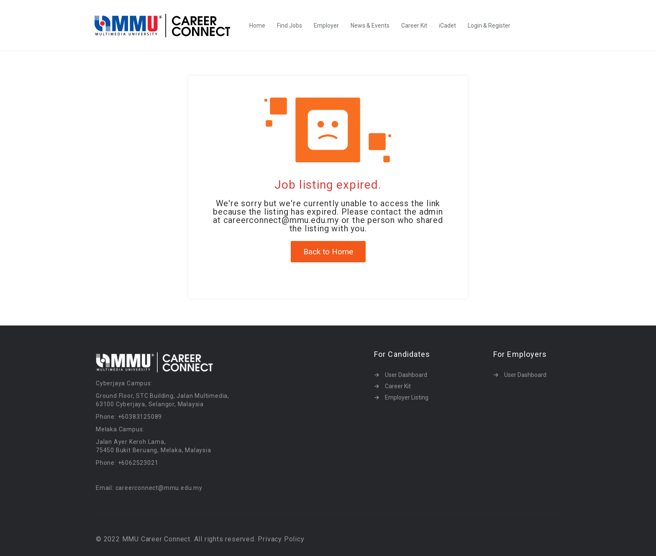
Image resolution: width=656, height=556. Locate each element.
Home (257, 25)
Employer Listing (406, 397)
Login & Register (489, 25)
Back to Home (328, 251)
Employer (326, 25)
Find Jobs (289, 25)
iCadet (447, 25)
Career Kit (414, 25)
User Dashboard (406, 375)
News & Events (370, 25)
